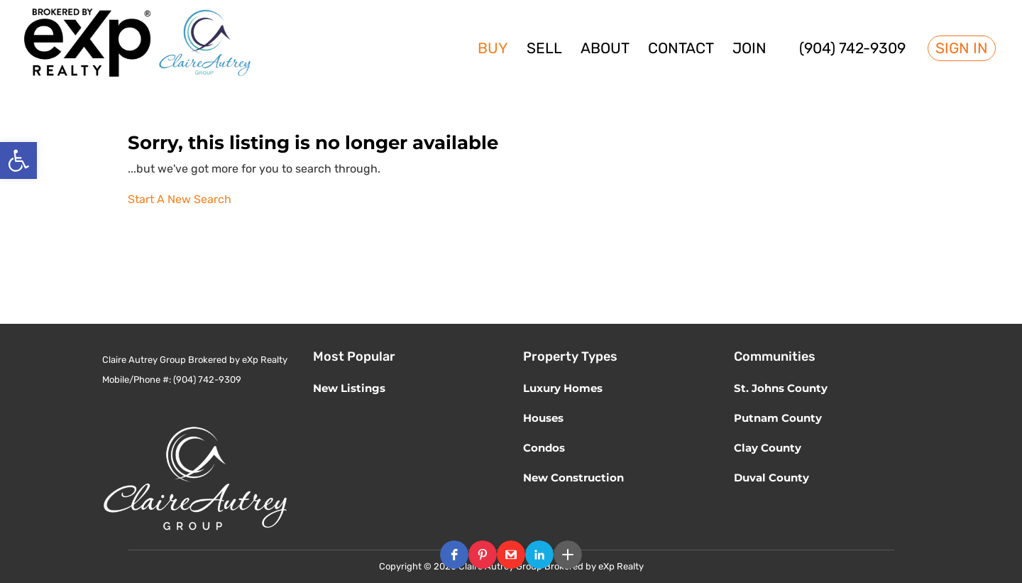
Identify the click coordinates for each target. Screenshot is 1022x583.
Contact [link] (681, 50)
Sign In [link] (961, 48)
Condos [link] (544, 447)
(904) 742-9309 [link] (852, 50)
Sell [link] (544, 50)
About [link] (605, 50)
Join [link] (749, 50)
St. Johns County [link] (781, 388)
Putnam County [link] (778, 418)
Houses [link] (543, 418)
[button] (454, 554)
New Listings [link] (349, 388)
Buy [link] (493, 50)
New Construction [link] (573, 477)
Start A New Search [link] (179, 199)
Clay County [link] (767, 447)
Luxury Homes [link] (563, 388)
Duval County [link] (771, 477)
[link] (18, 160)
